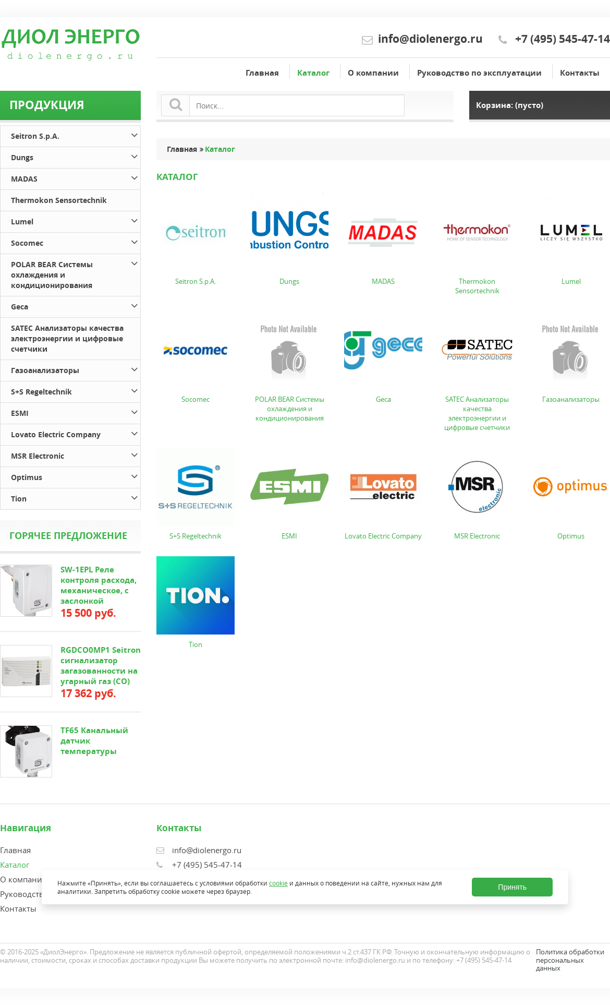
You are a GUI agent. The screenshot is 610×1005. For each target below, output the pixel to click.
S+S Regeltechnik (75, 390)
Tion (75, 497)
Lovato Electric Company (75, 432)
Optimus (75, 475)
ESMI (75, 411)
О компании (373, 72)
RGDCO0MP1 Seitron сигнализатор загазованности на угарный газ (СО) (100, 665)
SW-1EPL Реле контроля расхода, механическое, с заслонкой (98, 585)
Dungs (75, 155)
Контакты (580, 72)
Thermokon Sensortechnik (59, 200)
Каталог (313, 72)
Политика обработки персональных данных (570, 960)
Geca (75, 305)
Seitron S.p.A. (75, 134)
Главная (262, 72)
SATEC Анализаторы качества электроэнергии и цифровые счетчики (67, 338)
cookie (278, 883)
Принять (512, 887)
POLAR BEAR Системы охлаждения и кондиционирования (75, 273)
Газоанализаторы (75, 368)
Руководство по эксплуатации (479, 72)
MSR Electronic (75, 454)
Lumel (75, 219)
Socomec (75, 241)
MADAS (75, 177)
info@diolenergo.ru (430, 38)
